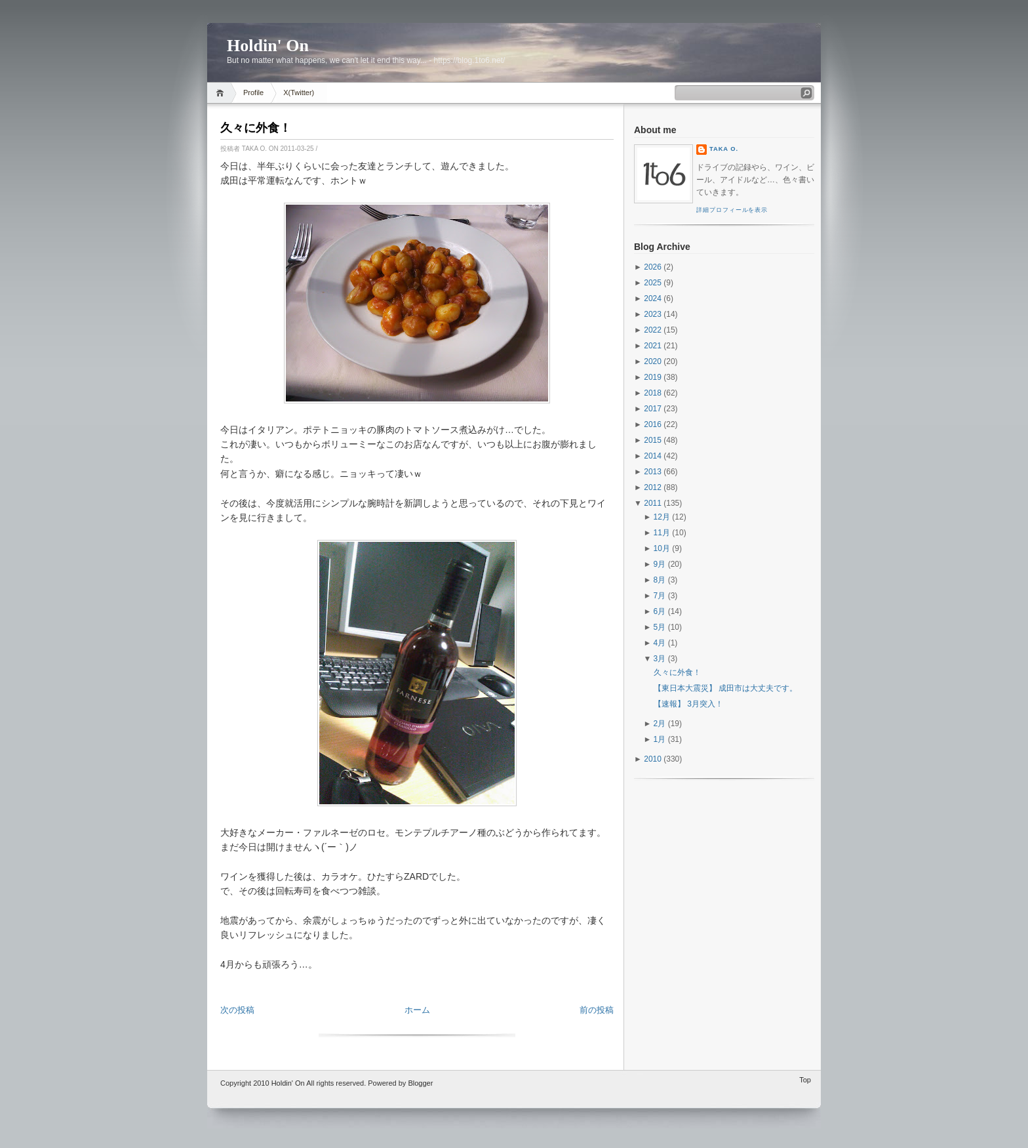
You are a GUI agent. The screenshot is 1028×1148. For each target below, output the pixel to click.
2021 (653, 345)
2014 (653, 456)
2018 (653, 393)
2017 (653, 408)
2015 (653, 440)
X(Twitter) (298, 92)
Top (805, 1080)
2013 (653, 471)
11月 (662, 532)
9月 (660, 564)
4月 (660, 642)
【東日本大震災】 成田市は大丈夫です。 (725, 688)
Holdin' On (268, 45)
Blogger (420, 1083)
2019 (653, 377)
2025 (653, 282)
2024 (653, 298)
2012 (653, 487)
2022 (653, 330)
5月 (660, 627)
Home (222, 93)
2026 (653, 267)
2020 (653, 361)
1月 (660, 739)
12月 (662, 517)
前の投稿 (597, 1010)
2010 (653, 759)
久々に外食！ (255, 127)
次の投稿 (237, 1010)
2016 (653, 424)
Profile (253, 92)
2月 (660, 723)
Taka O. (723, 149)
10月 (662, 548)
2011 (653, 503)
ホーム (417, 1010)
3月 (660, 658)
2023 (653, 314)
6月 (660, 611)
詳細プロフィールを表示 (732, 210)
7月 (660, 595)
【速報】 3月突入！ (688, 703)
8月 (660, 579)
